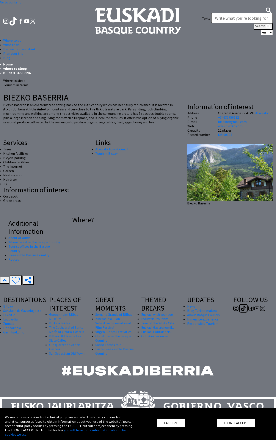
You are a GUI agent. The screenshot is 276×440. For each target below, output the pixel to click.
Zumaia (8, 323)
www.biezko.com (230, 126)
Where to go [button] (12, 40)
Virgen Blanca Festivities (113, 332)
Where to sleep (15, 68)
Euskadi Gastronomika (157, 327)
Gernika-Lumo (13, 332)
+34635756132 (228, 117)
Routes (13, 259)
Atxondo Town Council (111, 149)
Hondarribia (12, 328)
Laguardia (10, 319)
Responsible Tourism (202, 323)
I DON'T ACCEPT (236, 423)
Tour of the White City (157, 323)
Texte (206, 18)
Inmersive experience (202, 319)
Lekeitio (9, 315)
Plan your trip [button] (13, 53)
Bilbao (8, 306)
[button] (268, 10)
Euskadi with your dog (157, 314)
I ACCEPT (171, 423)
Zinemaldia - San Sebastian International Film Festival (113, 323)
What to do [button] (11, 45)
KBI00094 (225, 134)
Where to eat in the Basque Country (34, 242)
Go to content (10, 2)
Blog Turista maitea (202, 310)
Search (263, 26)
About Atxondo (19, 238)
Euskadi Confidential (156, 332)
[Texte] (242, 18)
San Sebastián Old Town (67, 353)
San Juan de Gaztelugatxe (22, 310)
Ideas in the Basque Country (28, 255)
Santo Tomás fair (108, 345)
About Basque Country (203, 315)
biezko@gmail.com (232, 122)
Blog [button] (6, 58)
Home (8, 64)
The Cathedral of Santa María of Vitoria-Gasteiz (66, 329)
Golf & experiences (155, 336)
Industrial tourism (154, 319)
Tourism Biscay (106, 153)
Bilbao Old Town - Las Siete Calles (65, 338)
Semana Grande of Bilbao (114, 314)
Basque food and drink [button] (19, 49)
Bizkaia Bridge (59, 323)
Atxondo (261, 113)
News (191, 306)
